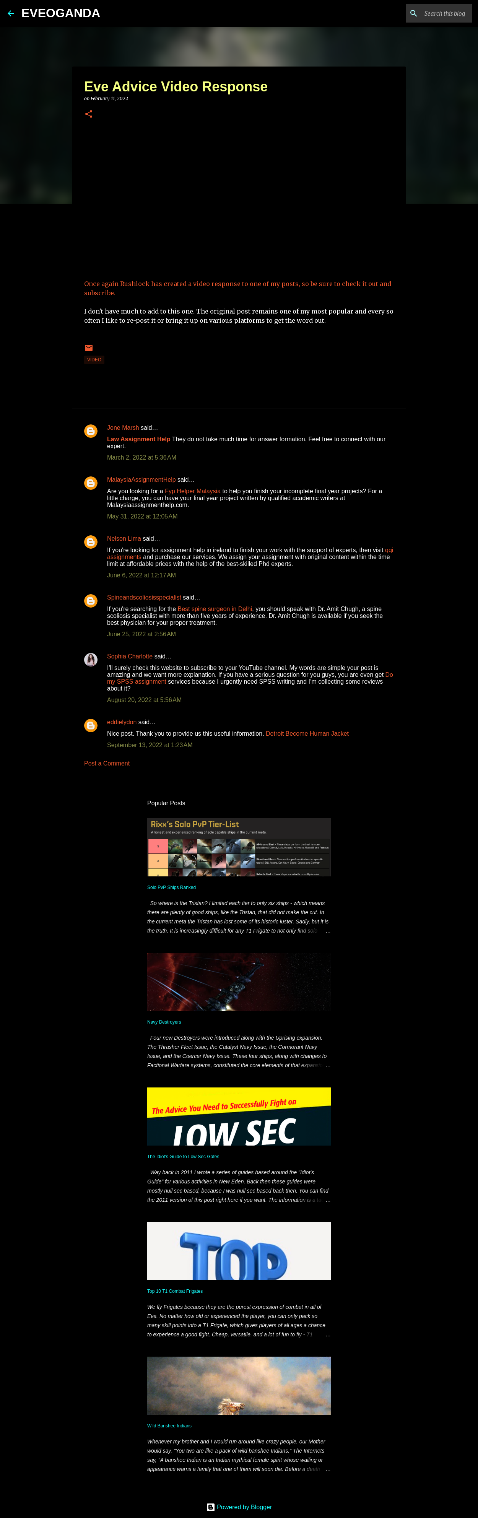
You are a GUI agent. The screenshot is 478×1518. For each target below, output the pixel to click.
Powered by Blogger (239, 1507)
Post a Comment (107, 763)
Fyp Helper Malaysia (193, 491)
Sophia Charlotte (130, 656)
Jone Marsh (123, 427)
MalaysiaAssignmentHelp (141, 479)
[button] (88, 114)
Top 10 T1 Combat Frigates (175, 1291)
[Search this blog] (432, 13)
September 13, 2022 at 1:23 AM (150, 745)
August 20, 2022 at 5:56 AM (144, 700)
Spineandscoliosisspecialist (144, 597)
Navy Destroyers (164, 1022)
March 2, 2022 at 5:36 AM (141, 457)
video (94, 359)
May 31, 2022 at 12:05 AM (142, 516)
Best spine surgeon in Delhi (214, 609)
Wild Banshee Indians (169, 1426)
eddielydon (122, 722)
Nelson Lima (124, 538)
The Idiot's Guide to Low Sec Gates (183, 1156)
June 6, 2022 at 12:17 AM (141, 575)
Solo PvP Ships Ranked (171, 887)
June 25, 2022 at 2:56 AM (141, 634)
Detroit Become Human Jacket (307, 733)
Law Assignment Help (139, 439)
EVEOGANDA (60, 13)
